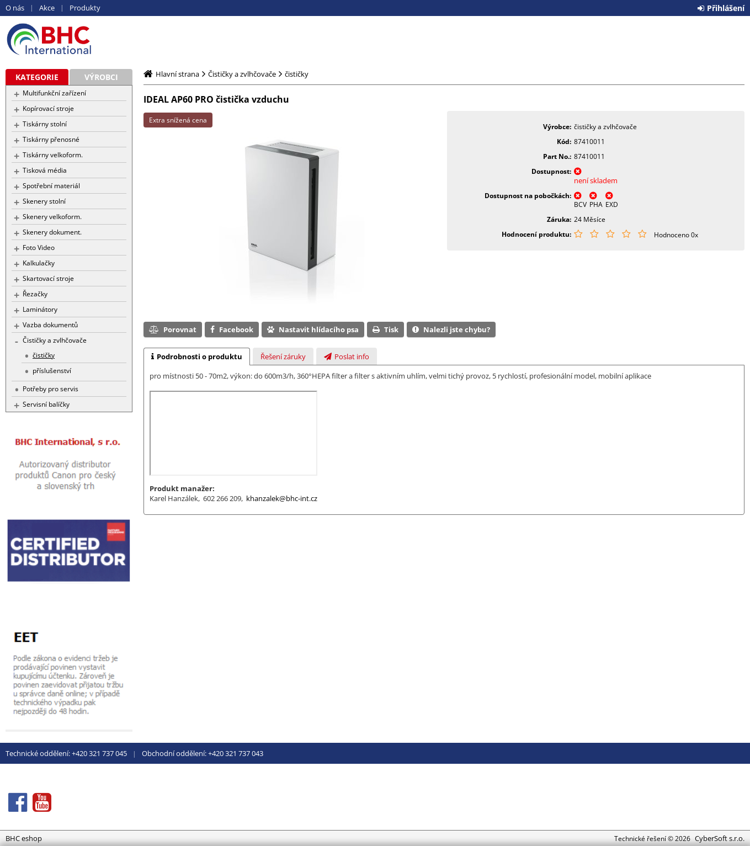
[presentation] (196, 356)
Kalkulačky (39, 263)
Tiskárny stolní (45, 124)
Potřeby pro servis (50, 388)
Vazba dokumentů (50, 324)
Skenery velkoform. (52, 216)
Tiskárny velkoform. (53, 154)
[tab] (196, 356)
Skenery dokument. (52, 232)
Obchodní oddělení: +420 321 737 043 (202, 753)
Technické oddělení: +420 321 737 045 (66, 753)
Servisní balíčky (46, 404)
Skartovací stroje (48, 278)
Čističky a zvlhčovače (55, 340)
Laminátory (40, 309)
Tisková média (45, 170)
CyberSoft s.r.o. (719, 838)
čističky (44, 355)
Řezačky (35, 294)
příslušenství (52, 370)
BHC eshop (69, 39)
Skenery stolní (44, 201)
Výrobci (101, 77)
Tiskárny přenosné (51, 139)
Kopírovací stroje (48, 108)
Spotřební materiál (51, 185)
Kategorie (36, 77)
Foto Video (39, 247)
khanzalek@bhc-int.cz (281, 498)
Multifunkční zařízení (54, 93)
